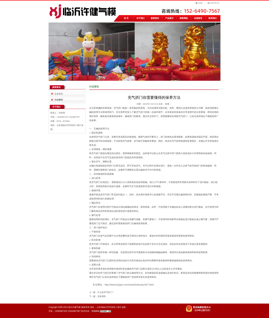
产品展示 (169, 18)
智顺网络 (95, 311)
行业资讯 (59, 100)
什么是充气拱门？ (105, 292)
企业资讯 (59, 94)
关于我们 (140, 18)
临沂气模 (84, 11)
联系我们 (212, 18)
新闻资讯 (155, 18)
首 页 (126, 18)
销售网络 (184, 18)
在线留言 (198, 18)
